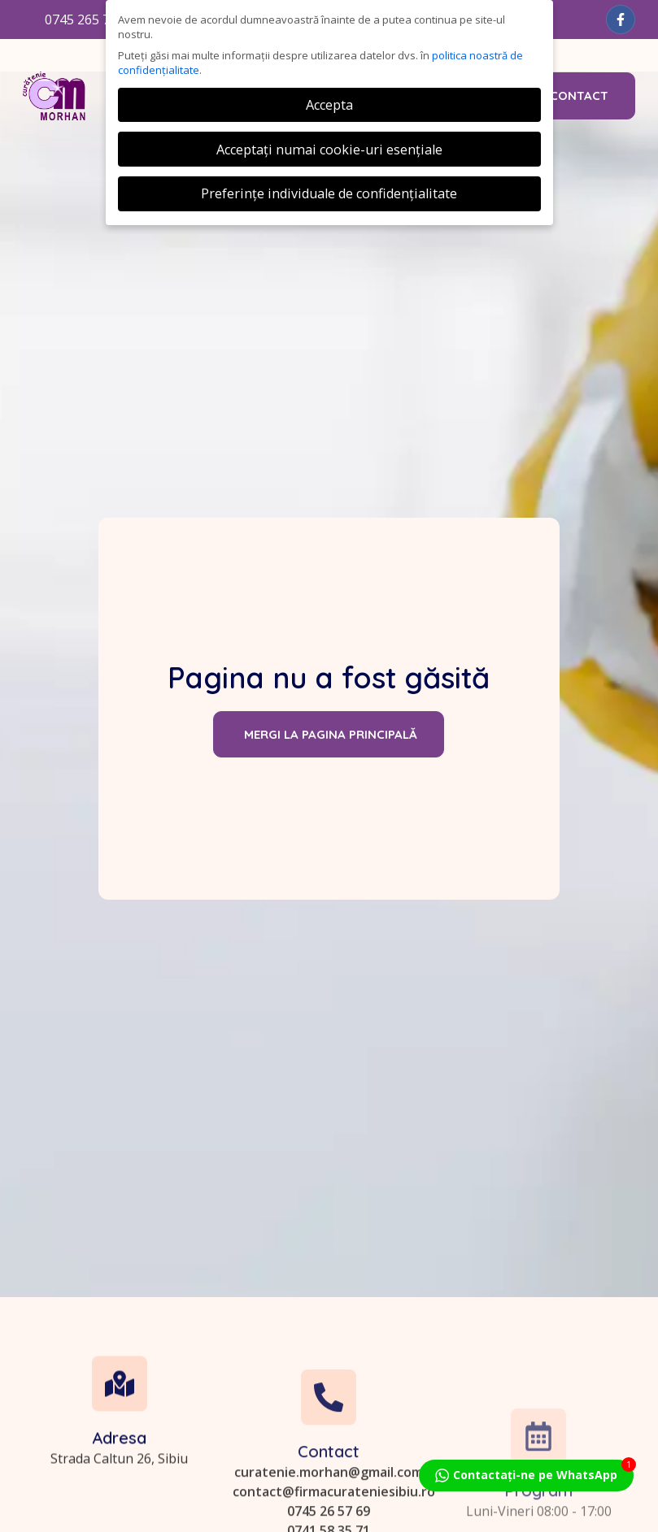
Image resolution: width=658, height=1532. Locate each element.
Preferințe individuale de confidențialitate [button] (329, 193)
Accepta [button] (329, 105)
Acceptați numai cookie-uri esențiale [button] (329, 149)
